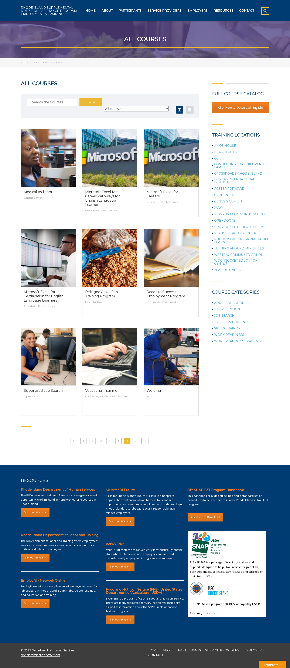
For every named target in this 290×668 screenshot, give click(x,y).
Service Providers (164, 11)
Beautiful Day (226, 152)
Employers (197, 11)
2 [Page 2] (92, 441)
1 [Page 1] (83, 441)
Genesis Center (228, 201)
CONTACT (155, 655)
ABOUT (168, 650)
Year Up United (227, 269)
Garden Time (225, 195)
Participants (130, 11)
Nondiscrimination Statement (40, 655)
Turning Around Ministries (239, 248)
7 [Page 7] (136, 441)
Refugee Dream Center (235, 233)
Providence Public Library (239, 226)
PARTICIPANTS (189, 650)
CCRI (218, 158)
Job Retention (227, 309)
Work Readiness (229, 334)
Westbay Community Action (238, 254)
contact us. (209, 613)
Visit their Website (35, 512)
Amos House (225, 145)
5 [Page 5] (118, 441)
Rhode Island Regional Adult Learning (241, 241)
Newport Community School (240, 214)
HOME (153, 650)
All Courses (40, 62)
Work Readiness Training (237, 341)
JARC (218, 207)
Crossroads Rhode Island (238, 173)
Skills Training (228, 328)
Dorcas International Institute (234, 181)
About (107, 11)
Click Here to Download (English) (240, 107)
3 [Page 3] (101, 441)
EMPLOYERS (253, 650)
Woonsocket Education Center (236, 262)
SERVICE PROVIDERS (222, 650)
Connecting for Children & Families (239, 166)
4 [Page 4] (109, 441)
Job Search (224, 315)
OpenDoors (225, 220)
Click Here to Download (205, 517)
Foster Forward (229, 188)
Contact (246, 11)
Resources (223, 11)
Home (90, 11)
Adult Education (229, 302)
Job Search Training (232, 321)
